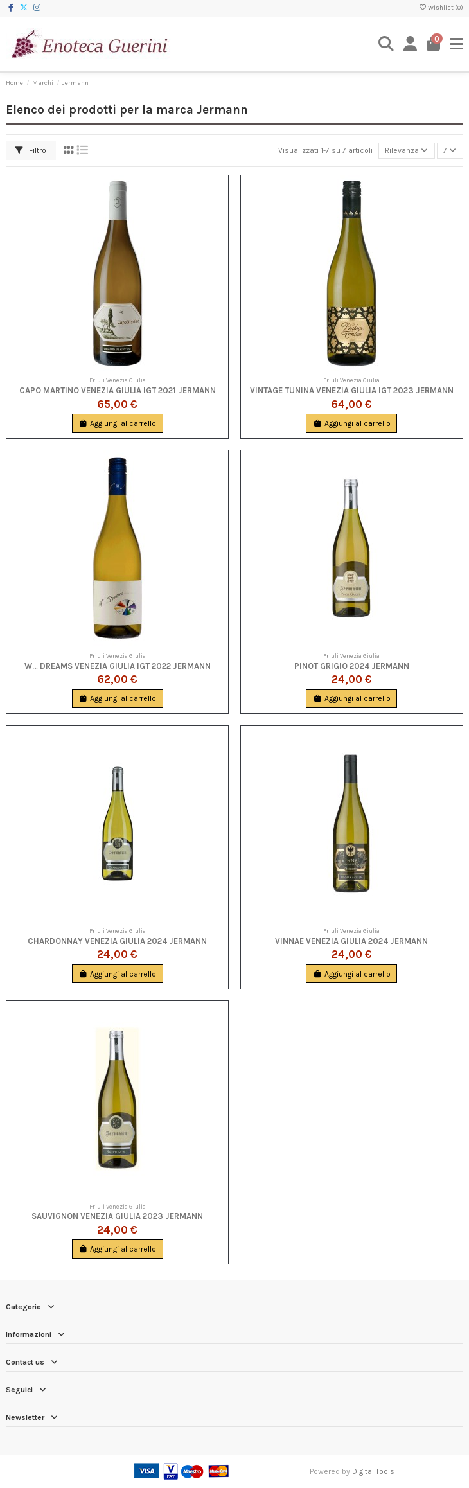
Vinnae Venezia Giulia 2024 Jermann (351, 941)
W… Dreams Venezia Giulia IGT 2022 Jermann (117, 666)
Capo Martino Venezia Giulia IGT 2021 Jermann (117, 390)
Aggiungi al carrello (117, 423)
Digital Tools (373, 1471)
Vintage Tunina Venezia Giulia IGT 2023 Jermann (352, 390)
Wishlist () (440, 8)
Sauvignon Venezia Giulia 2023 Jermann (117, 1216)
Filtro (30, 150)
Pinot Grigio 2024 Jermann (351, 666)
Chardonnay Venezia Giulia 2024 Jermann (117, 941)
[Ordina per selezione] (406, 151)
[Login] (410, 44)
